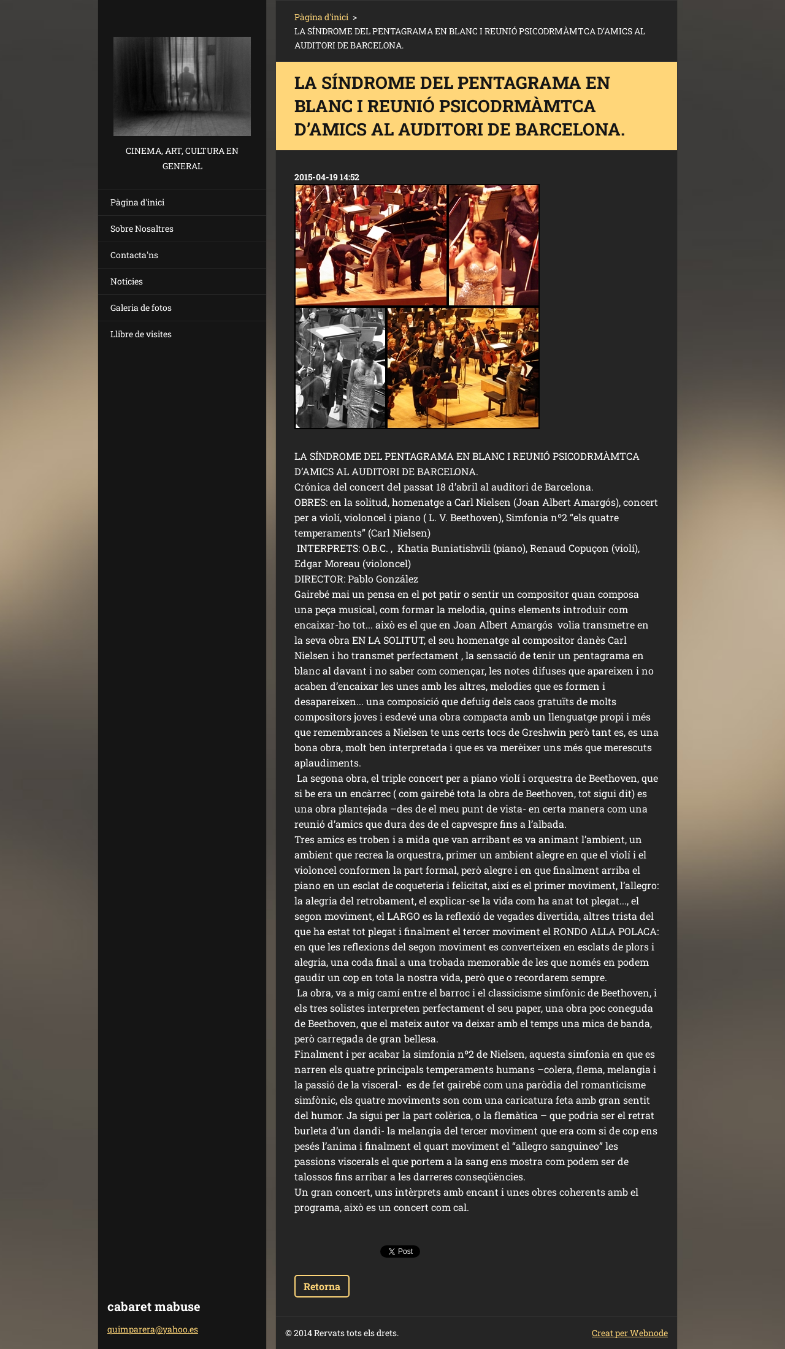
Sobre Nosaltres (142, 228)
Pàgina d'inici (137, 202)
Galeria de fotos (141, 307)
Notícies (126, 281)
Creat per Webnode (630, 1333)
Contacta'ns (134, 255)
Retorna (322, 1286)
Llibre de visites (141, 334)
